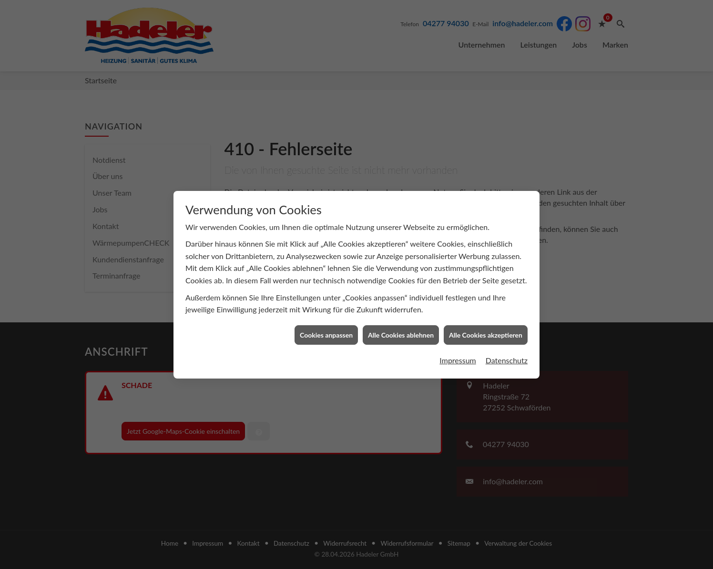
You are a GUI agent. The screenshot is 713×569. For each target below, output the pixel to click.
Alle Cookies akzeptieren (485, 321)
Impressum (457, 345)
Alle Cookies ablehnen (401, 321)
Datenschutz (507, 345)
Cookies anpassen (326, 321)
